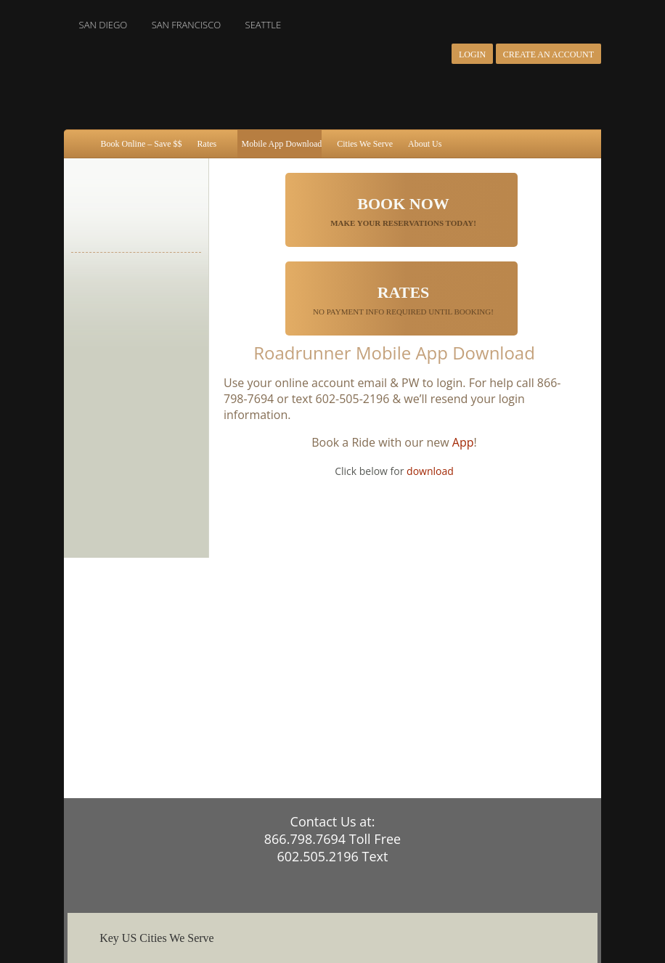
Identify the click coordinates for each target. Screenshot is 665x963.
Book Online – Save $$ (141, 144)
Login (472, 54)
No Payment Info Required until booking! (403, 299)
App (463, 442)
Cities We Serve (365, 144)
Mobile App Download (282, 144)
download (430, 471)
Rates (207, 144)
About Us (424, 144)
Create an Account (548, 54)
